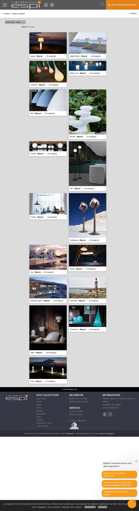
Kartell (38, 404)
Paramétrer (90, 507)
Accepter (102, 507)
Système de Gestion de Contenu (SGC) (56, 433)
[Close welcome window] (136, 461)
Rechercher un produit (78, 398)
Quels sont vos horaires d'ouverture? (114, 474)
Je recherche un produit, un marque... (115, 492)
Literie (38, 416)
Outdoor (7, 14)
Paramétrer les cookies (112, 404)
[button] (132, 504)
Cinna (38, 401)
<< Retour (133, 13)
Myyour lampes (18, 14)
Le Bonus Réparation (77, 420)
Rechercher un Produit (122, 5)
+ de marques (42, 425)
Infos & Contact (75, 414)
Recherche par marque (78, 401)
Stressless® (41, 413)
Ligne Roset (41, 398)
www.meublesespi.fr (111, 407)
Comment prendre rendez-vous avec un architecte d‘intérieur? (117, 483)
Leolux (39, 407)
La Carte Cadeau (76, 411)
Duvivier (39, 410)
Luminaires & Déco (44, 423)
